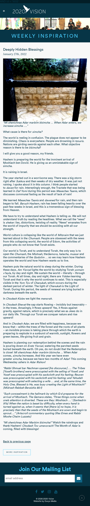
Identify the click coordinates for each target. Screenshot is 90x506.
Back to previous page (17, 441)
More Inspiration (17, 452)
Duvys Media (50, 501)
